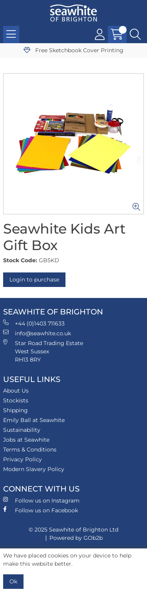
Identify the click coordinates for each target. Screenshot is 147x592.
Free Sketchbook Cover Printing (73, 50)
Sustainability (21, 429)
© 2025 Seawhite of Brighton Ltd (73, 529)
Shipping (15, 410)
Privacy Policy (22, 459)
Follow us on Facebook (40, 510)
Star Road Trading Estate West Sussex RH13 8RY (43, 351)
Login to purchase (34, 279)
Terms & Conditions (29, 449)
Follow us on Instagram (41, 500)
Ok (13, 581)
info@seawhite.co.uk (37, 333)
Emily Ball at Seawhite (34, 420)
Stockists (15, 400)
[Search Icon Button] (135, 34)
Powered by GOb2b (76, 537)
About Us (16, 390)
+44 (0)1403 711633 (34, 323)
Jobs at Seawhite (26, 439)
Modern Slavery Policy (33, 469)
